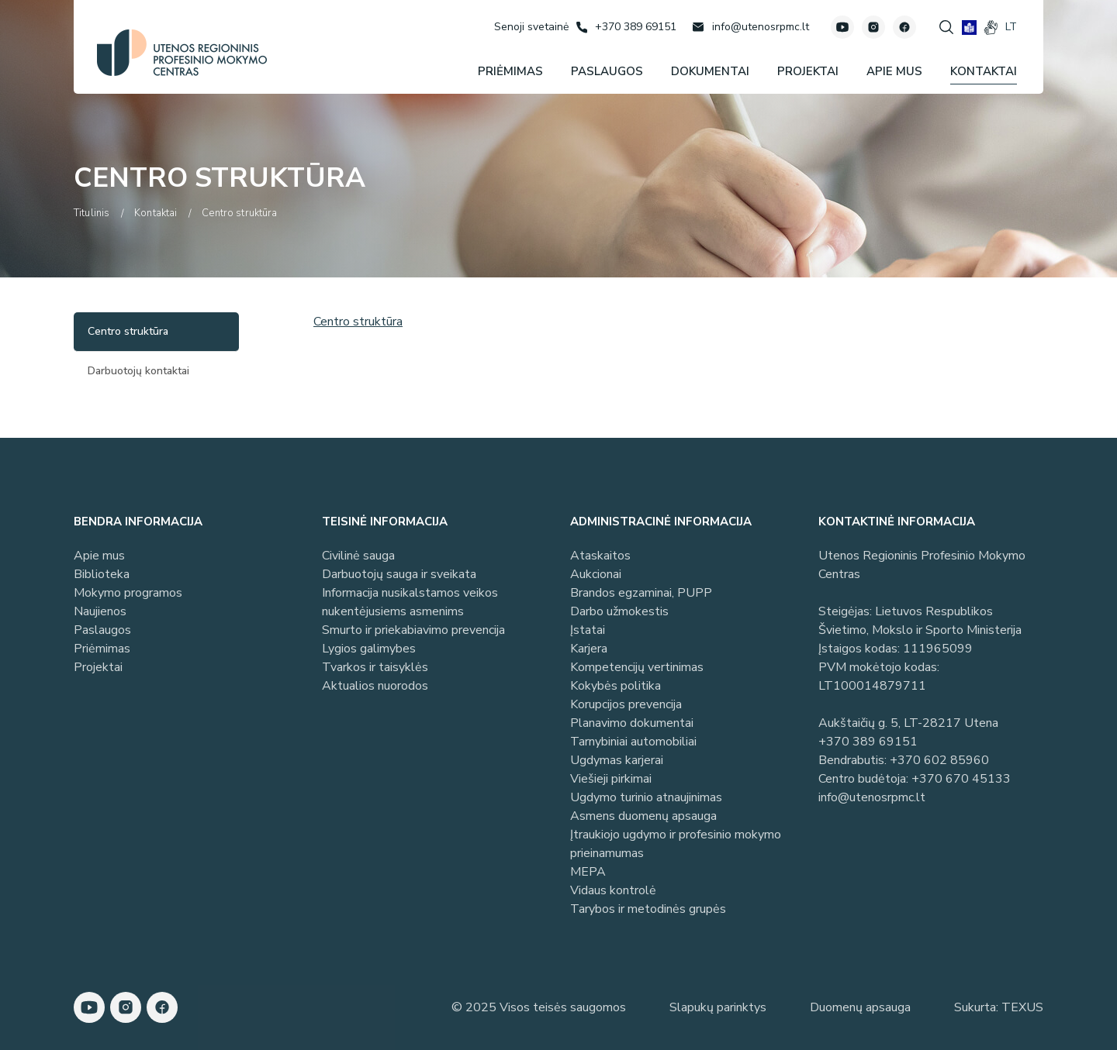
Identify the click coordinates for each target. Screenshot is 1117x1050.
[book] (969, 27)
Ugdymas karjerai (616, 760)
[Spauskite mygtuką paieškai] (946, 27)
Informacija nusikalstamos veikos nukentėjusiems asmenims (410, 602)
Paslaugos (102, 630)
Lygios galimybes (369, 648)
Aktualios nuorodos (375, 685)
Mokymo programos (128, 592)
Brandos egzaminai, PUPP (641, 592)
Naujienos (100, 611)
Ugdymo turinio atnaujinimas (646, 797)
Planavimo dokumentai (631, 723)
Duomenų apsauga (860, 1007)
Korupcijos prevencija (626, 704)
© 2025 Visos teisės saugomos (538, 1007)
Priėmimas (102, 648)
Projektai (98, 667)
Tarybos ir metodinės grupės (648, 908)
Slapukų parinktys (717, 1007)
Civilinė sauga (358, 555)
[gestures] (991, 27)
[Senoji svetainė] (531, 26)
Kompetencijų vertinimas (637, 667)
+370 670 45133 (961, 778)
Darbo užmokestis (619, 611)
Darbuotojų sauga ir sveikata (399, 574)
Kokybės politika (615, 685)
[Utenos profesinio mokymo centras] (182, 53)
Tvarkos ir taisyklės (375, 667)
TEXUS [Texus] (1022, 1007)
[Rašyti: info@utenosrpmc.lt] (750, 27)
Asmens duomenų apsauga (643, 816)
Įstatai (587, 630)
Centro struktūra (358, 321)
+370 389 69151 (868, 741)
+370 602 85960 (939, 760)
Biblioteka (102, 574)
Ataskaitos (600, 555)
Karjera (588, 648)
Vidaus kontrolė (613, 890)
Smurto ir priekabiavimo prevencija (413, 630)
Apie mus (99, 555)
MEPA (588, 871)
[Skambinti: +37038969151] (626, 27)
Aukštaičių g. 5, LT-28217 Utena (908, 723)
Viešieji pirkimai (611, 778)
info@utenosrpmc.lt (871, 797)
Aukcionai (595, 574)
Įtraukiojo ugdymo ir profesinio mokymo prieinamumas (675, 844)
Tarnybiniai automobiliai (633, 741)
